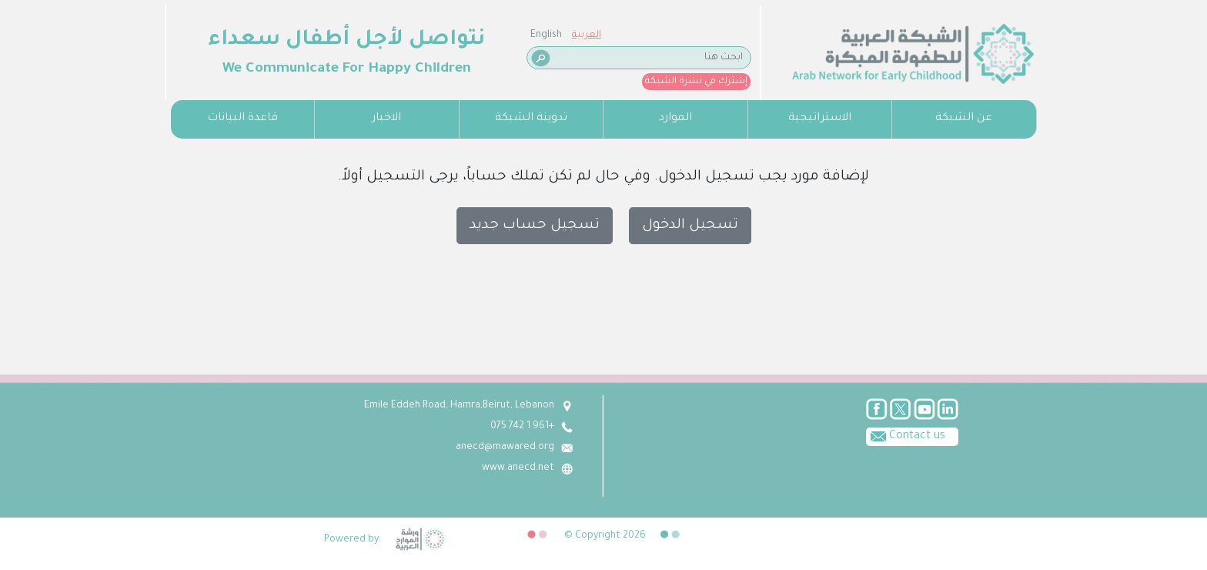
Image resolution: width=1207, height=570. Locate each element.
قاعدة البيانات (242, 118)
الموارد (675, 118)
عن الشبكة (963, 118)
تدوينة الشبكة (531, 118)
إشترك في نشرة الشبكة (334, 81)
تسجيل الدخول (690, 225)
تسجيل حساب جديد (535, 225)
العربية (224, 35)
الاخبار (386, 118)
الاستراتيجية (819, 118)
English (184, 35)
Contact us (905, 435)
